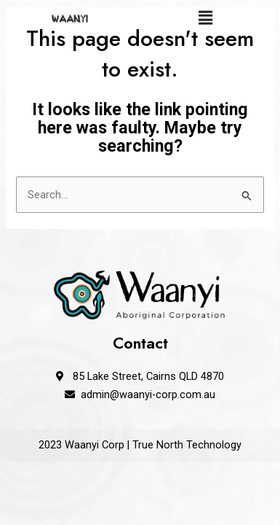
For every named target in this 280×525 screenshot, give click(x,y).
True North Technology (186, 444)
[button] (205, 16)
